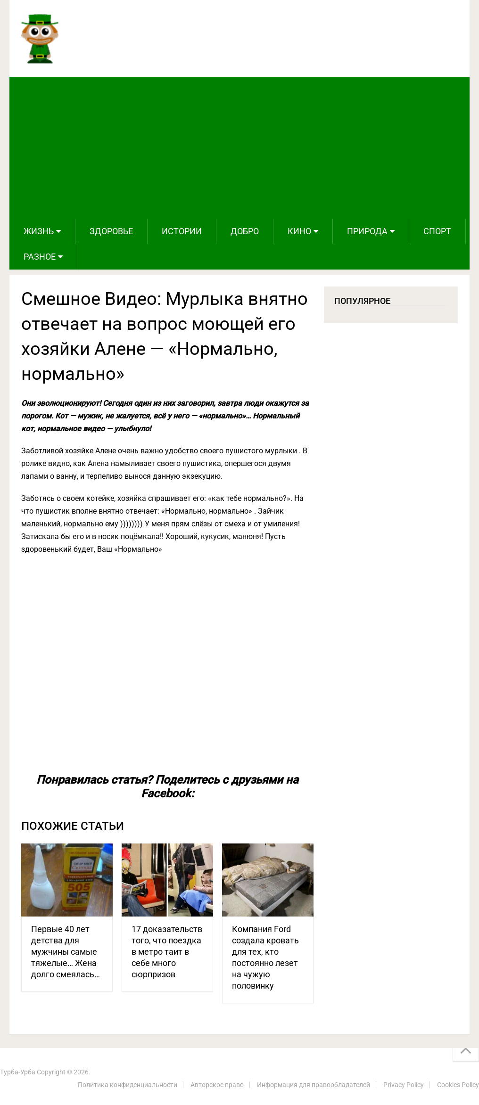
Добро (245, 231)
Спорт (437, 231)
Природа (367, 231)
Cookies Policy (458, 1085)
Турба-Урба (17, 1072)
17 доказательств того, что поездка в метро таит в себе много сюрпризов (167, 951)
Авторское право (217, 1085)
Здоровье (111, 231)
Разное (40, 257)
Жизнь (39, 231)
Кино (299, 231)
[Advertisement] (239, 148)
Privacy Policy (403, 1085)
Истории (182, 231)
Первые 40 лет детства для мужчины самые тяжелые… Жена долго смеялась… (65, 951)
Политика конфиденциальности (127, 1085)
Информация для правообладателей (313, 1085)
